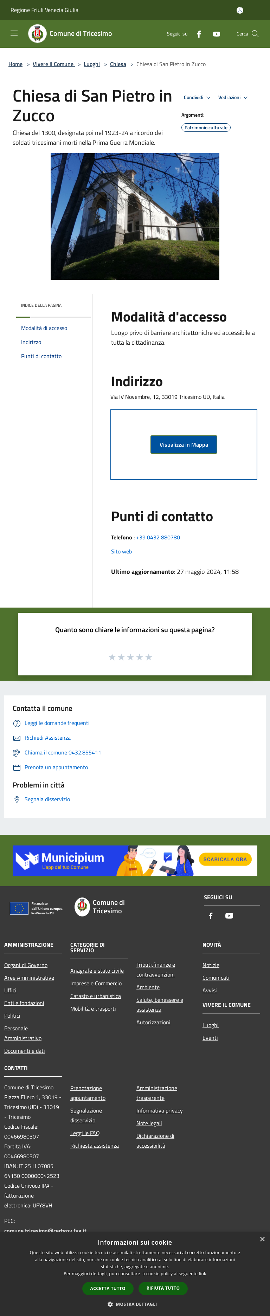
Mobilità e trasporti (93, 1008)
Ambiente (148, 987)
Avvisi (209, 990)
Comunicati (216, 977)
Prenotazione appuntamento (87, 1093)
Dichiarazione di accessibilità (155, 1141)
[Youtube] (214, 33)
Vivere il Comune (54, 64)
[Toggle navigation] (14, 33)
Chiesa (118, 64)
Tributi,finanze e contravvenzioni (155, 969)
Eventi (210, 1037)
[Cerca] (255, 34)
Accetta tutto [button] (108, 1288)
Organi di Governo (25, 965)
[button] (135, 1304)
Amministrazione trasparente (156, 1093)
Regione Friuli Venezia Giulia (44, 10)
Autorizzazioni (153, 1022)
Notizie (210, 965)
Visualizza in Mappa (184, 444)
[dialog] (135, 1274)
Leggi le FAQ (85, 1133)
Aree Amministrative (29, 977)
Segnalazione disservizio (86, 1115)
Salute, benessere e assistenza (159, 1005)
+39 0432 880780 (158, 537)
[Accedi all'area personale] (240, 10)
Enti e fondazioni (24, 1003)
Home (15, 64)
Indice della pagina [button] (41, 305)
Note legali (149, 1123)
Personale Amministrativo (22, 1033)
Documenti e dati (24, 1050)
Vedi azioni (234, 97)
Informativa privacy (159, 1110)
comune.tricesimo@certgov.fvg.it (45, 1230)
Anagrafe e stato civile (97, 970)
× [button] (262, 1239)
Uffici (10, 990)
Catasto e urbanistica (95, 996)
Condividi (198, 97)
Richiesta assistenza (94, 1145)
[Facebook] (196, 33)
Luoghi (92, 64)
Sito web (121, 551)
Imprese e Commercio (96, 983)
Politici (12, 1015)
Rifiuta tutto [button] (163, 1288)
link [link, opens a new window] (202, 1274)
